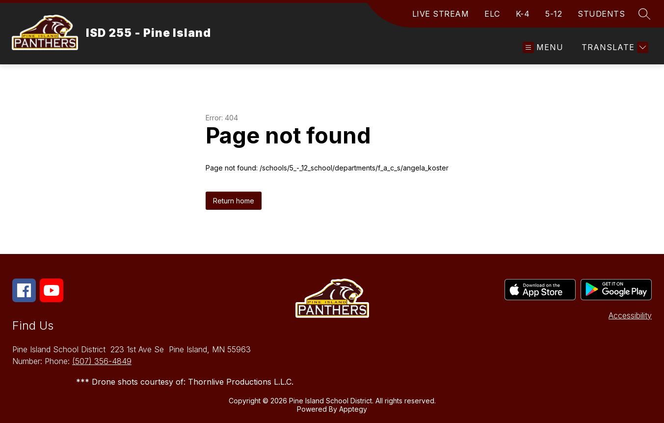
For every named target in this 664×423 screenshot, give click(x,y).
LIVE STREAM (440, 14)
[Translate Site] (613, 47)
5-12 (553, 14)
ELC (492, 14)
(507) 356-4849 (102, 361)
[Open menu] (543, 47)
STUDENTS (601, 14)
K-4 (523, 14)
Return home (233, 201)
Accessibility (630, 315)
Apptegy (353, 409)
